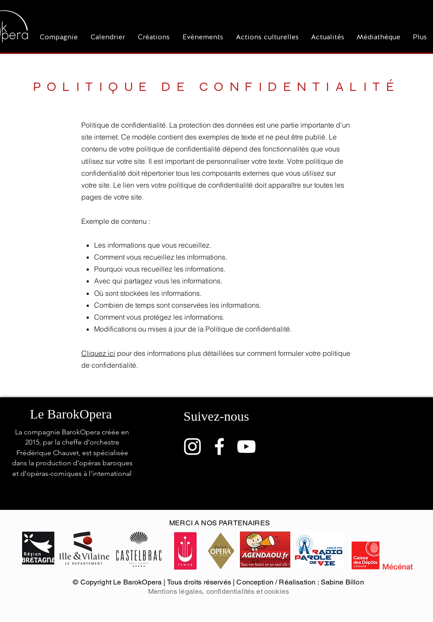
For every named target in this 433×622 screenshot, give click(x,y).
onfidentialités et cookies (249, 591)
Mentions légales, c (179, 591)
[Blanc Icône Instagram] (192, 446)
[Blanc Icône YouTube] (246, 446)
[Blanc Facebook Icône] (219, 446)
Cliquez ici (98, 353)
